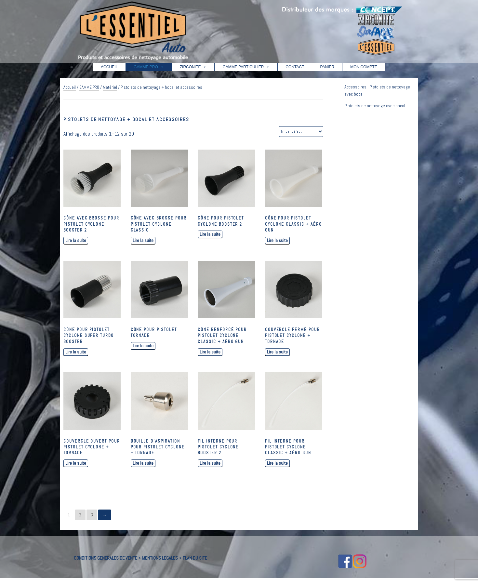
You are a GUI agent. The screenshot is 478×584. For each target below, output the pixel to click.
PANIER (327, 67)
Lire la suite (75, 240)
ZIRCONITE (193, 67)
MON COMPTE (363, 67)
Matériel (110, 87)
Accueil (69, 87)
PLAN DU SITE (195, 558)
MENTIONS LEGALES (160, 558)
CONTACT (294, 67)
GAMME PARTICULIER (246, 67)
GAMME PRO (149, 67)
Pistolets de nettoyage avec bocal (374, 106)
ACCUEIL (109, 67)
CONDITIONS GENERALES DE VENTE (105, 558)
